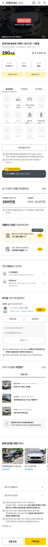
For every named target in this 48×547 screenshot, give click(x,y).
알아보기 (24, 235)
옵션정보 (9, 89)
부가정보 (38, 89)
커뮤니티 (24, 374)
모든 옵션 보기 (24, 147)
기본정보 (24, 89)
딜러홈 (40, 310)
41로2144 (14, 2)
